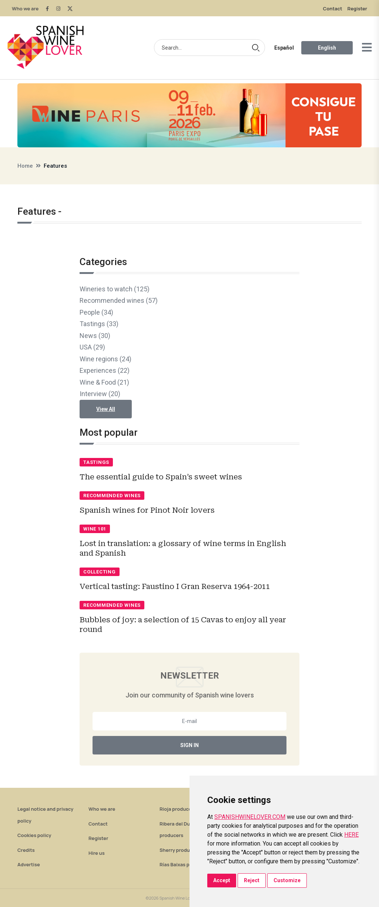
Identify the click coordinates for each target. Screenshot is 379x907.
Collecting (99, 572)
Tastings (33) (99, 324)
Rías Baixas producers (185, 864)
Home (25, 166)
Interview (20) (100, 394)
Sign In (189, 745)
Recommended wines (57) (119, 300)
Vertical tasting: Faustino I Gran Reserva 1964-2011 (175, 586)
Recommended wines (112, 495)
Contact (332, 8)
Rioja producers (178, 809)
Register (357, 8)
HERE (351, 834)
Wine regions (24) (105, 359)
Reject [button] (251, 880)
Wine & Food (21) (104, 382)
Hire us (96, 853)
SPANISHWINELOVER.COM (249, 816)
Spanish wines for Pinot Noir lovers (147, 510)
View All (105, 409)
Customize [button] (287, 880)
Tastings (96, 462)
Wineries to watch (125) (115, 289)
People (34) (96, 312)
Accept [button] (221, 880)
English (327, 48)
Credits (26, 850)
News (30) (95, 335)
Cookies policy (34, 835)
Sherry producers (180, 850)
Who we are (25, 8)
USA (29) (92, 347)
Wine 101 (94, 529)
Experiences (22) (105, 370)
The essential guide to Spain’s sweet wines (161, 476)
